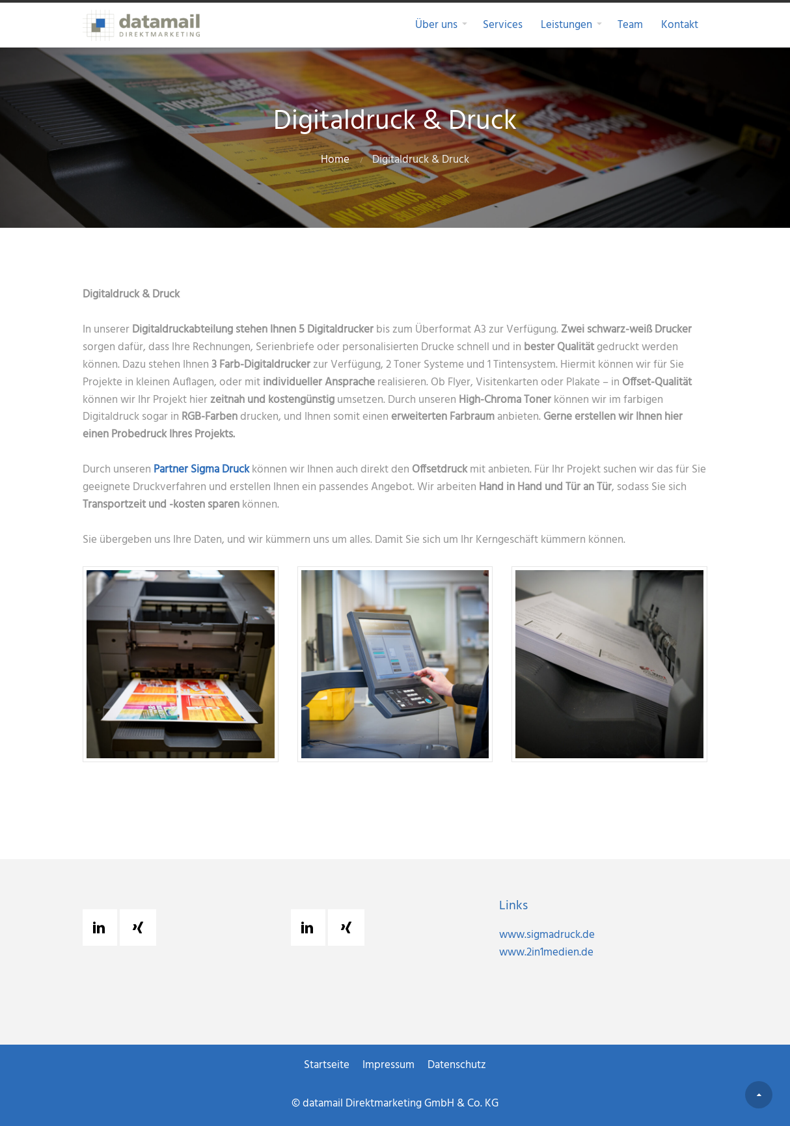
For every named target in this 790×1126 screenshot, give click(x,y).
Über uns (436, 25)
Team (630, 25)
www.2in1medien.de (567, 952)
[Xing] (141, 927)
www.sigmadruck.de (568, 935)
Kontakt (679, 25)
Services (503, 25)
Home (335, 160)
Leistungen (566, 25)
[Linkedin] (102, 927)
